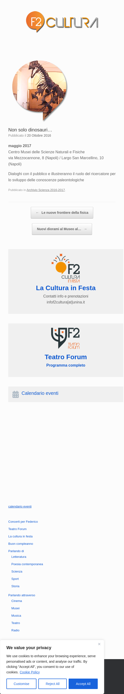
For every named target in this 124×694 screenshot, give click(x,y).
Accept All (83, 684)
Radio (15, 630)
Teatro (15, 623)
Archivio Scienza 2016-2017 (46, 190)
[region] (52, 667)
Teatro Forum (17, 529)
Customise (21, 684)
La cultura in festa (20, 536)
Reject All (52, 684)
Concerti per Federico (23, 521)
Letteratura (18, 557)
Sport (15, 579)
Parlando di (16, 551)
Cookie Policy (30, 672)
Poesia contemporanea (27, 564)
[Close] (99, 644)
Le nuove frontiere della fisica (62, 212)
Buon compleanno (20, 543)
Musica (16, 615)
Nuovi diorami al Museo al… (62, 229)
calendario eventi (19, 506)
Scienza (16, 571)
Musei (15, 608)
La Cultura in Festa (66, 288)
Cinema (16, 601)
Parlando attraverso (21, 595)
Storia (15, 586)
